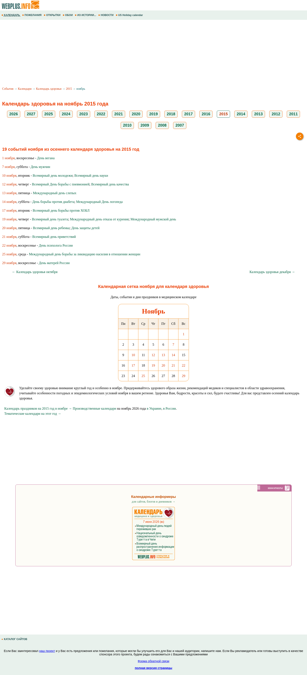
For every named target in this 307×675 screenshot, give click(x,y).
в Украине (154, 408)
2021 (118, 114)
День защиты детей (85, 228)
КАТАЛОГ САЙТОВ (14, 639)
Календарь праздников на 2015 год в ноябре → (38, 408)
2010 (127, 125)
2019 (153, 114)
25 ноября (9, 254)
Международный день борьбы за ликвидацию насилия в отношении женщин (84, 254)
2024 (66, 114)
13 (163, 355)
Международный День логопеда (99, 202)
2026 (13, 114)
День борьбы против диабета (53, 202)
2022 (101, 114)
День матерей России (54, 263)
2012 (276, 114)
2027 (31, 114)
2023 (83, 114)
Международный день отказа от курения (99, 219)
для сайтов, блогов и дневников (153, 501)
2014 (241, 114)
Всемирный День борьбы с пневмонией (61, 184)
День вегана (46, 158)
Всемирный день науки (91, 175)
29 (183, 376)
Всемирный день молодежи (52, 175)
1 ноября (8, 158)
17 (133, 365)
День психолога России (56, 245)
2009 (144, 125)
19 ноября (9, 219)
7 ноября (8, 167)
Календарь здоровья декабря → (272, 272)
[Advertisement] (128, 54)
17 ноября (9, 210)
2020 (136, 114)
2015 (69, 88)
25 (143, 376)
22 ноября (9, 245)
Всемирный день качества (110, 184)
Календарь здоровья (48, 88)
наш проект (47, 651)
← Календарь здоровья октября (34, 272)
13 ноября (9, 193)
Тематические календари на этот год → (32, 413)
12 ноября (9, 184)
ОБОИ (68, 15)
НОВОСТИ (106, 15)
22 (183, 365)
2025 (48, 114)
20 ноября (9, 228)
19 (153, 365)
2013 (258, 114)
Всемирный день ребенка (51, 228)
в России (169, 408)
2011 (293, 114)
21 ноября (9, 236)
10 (133, 355)
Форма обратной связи (153, 661)
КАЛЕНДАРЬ (11, 15)
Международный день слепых (54, 193)
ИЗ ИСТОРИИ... (86, 15)
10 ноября (9, 175)
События (7, 88)
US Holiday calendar (130, 15)
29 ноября (9, 263)
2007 (179, 125)
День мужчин (40, 167)
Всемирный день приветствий (54, 236)
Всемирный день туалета (50, 219)
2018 (171, 114)
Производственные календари (94, 408)
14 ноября (9, 202)
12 (153, 355)
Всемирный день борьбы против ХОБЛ (61, 210)
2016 (206, 114)
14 (173, 355)
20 (163, 365)
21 (173, 365)
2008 (162, 125)
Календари (25, 88)
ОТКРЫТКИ (52, 15)
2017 (188, 114)
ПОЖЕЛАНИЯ (32, 15)
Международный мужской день (153, 219)
